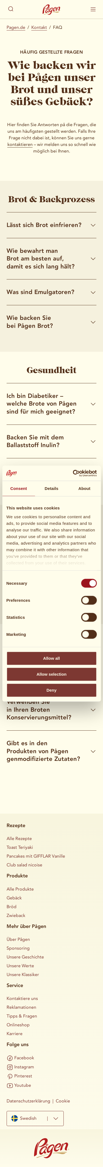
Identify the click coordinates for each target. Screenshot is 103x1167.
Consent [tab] (18, 488)
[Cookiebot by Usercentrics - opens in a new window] (73, 473)
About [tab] (84, 488)
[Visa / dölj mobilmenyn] (93, 9)
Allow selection (51, 674)
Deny (51, 690)
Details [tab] (52, 488)
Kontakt (39, 27)
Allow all (51, 658)
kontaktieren (20, 144)
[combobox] (35, 1118)
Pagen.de (16, 27)
